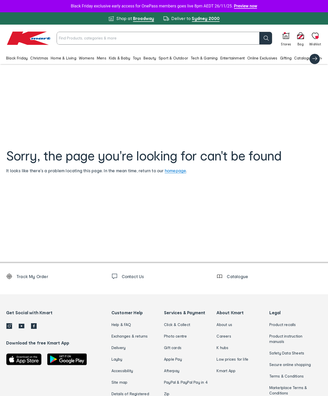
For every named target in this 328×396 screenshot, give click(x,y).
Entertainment (232, 58)
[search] (247, 38)
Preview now (245, 6)
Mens (101, 58)
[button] (164, 58)
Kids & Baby (119, 58)
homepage (175, 170)
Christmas (39, 58)
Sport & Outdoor (173, 58)
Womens (86, 58)
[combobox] (155, 38)
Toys (137, 58)
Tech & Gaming (204, 58)
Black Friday (17, 58)
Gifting (286, 58)
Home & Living (63, 58)
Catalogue (303, 58)
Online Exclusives (262, 58)
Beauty (150, 58)
